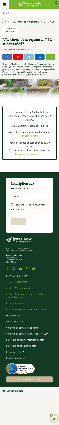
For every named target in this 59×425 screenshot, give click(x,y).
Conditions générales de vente (22, 327)
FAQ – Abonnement (18, 281)
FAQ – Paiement (16, 303)
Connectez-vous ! (29, 136)
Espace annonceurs (16, 358)
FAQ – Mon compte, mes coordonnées (28, 309)
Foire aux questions (16, 276)
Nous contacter (14, 315)
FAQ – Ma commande (19, 288)
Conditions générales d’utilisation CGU (27, 333)
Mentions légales (15, 321)
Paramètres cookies (29, 379)
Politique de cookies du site (21, 345)
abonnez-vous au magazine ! (29, 154)
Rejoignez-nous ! (15, 352)
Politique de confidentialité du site (25, 339)
